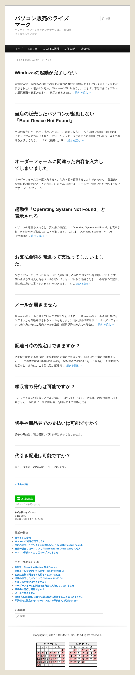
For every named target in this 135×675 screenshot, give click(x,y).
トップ (19, 48)
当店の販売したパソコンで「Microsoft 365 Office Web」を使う (48, 548)
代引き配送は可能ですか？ (42, 455)
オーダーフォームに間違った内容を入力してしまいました (44, 585)
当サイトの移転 (23, 537)
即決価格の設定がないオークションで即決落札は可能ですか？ (47, 600)
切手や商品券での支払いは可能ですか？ (56, 423)
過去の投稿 (21, 484)
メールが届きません (36, 304)
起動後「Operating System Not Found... (36, 567)
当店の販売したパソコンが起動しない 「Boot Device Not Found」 (49, 545)
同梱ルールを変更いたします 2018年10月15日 (39, 571)
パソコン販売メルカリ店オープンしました (36, 552)
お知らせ (32, 48)
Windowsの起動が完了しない (46, 72)
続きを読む (83, 92)
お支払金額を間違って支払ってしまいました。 (39, 574)
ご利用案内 (70, 48)
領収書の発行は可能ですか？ (45, 386)
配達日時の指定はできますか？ (47, 345)
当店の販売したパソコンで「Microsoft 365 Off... (40, 578)
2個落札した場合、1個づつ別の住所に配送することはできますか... (49, 596)
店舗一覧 (85, 48)
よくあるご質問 (51, 48)
